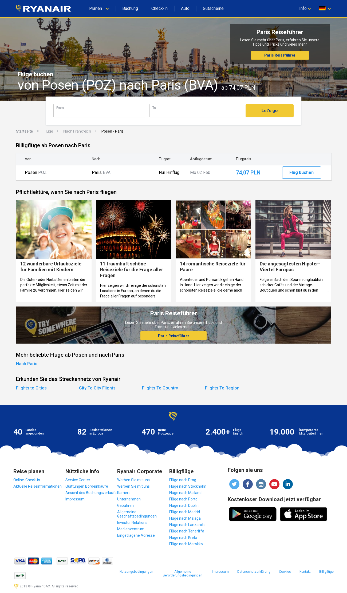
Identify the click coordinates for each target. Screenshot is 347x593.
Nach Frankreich (77, 131)
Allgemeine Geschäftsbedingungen (137, 514)
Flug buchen (301, 172)
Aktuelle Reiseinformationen (37, 486)
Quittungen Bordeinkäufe (86, 486)
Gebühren (125, 505)
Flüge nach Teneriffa (186, 531)
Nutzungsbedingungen (136, 572)
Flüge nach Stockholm (187, 486)
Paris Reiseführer (279, 55)
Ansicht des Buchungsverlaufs (91, 493)
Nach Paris (26, 363)
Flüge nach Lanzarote (187, 525)
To (154, 107)
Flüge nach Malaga (185, 518)
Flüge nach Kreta (183, 537)
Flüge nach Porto (183, 499)
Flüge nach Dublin (184, 505)
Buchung (130, 8)
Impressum (75, 499)
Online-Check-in (26, 480)
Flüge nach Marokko (186, 544)
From (60, 107)
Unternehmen (129, 499)
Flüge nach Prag (182, 480)
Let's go (270, 110)
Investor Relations (132, 522)
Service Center (77, 480)
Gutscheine (213, 8)
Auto (185, 8)
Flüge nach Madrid (184, 512)
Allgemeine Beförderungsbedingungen (182, 573)
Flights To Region (222, 388)
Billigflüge (326, 572)
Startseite (24, 131)
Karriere (124, 493)
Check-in (159, 8)
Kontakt (305, 572)
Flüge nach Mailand (185, 493)
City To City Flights (97, 388)
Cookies (285, 572)
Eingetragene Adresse (136, 535)
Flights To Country (160, 388)
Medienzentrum (130, 529)
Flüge (48, 131)
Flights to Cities (31, 388)
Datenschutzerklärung (253, 572)
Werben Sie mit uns (133, 480)
